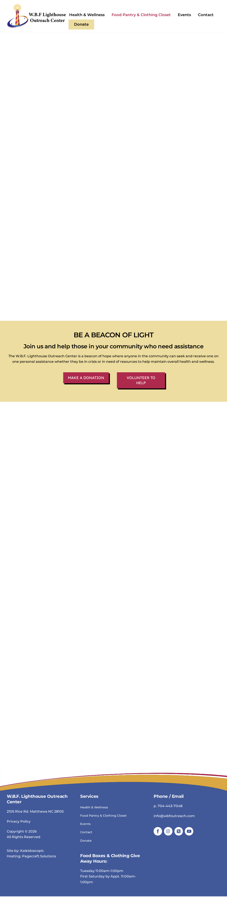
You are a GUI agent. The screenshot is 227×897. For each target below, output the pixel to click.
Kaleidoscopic (32, 851)
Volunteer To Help (141, 380)
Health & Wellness (87, 15)
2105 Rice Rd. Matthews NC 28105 (35, 812)
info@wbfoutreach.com (174, 816)
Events (184, 15)
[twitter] (178, 831)
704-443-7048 (170, 806)
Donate (81, 24)
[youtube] (189, 831)
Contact (206, 15)
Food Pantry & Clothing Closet (141, 15)
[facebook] (158, 831)
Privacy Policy (19, 822)
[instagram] (168, 831)
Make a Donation (86, 378)
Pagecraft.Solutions (39, 857)
